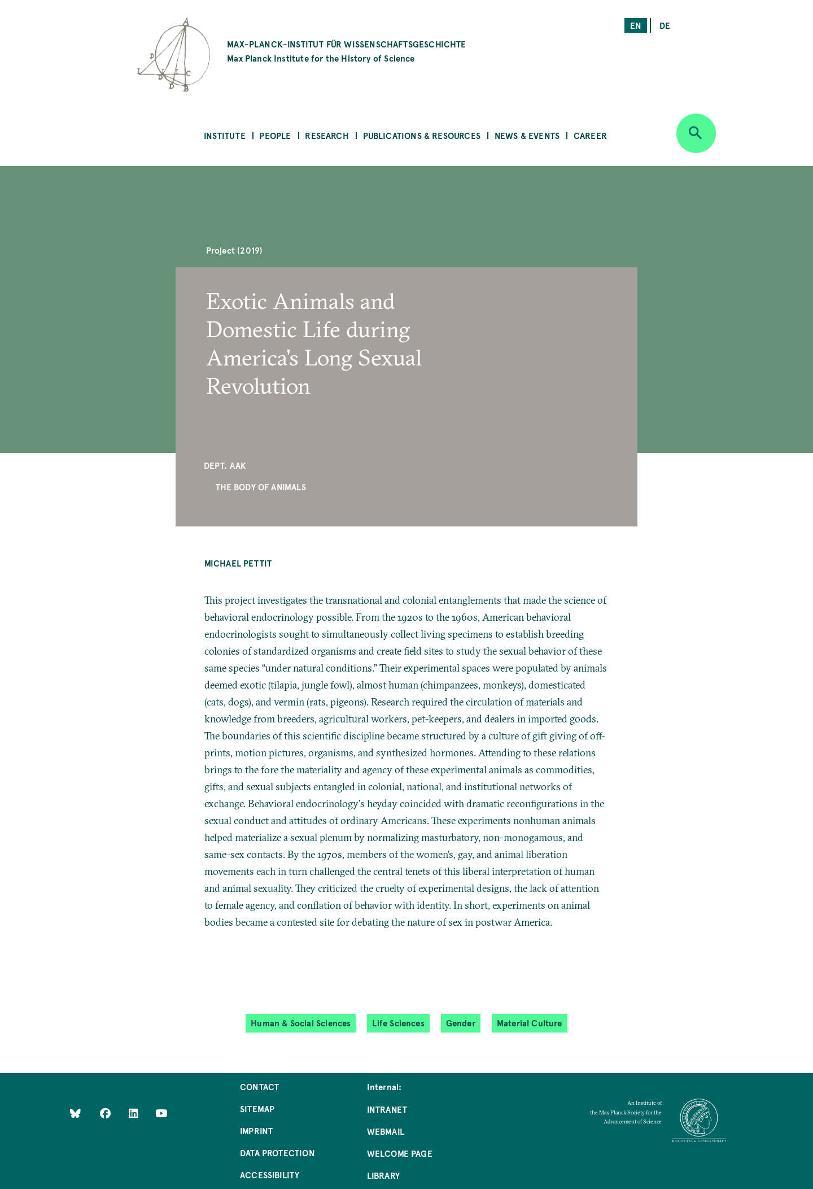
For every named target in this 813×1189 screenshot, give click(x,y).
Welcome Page (399, 1153)
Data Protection (277, 1152)
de (664, 25)
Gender (460, 1022)
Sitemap (257, 1108)
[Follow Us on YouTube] (161, 1112)
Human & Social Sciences (301, 1022)
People (275, 135)
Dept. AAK (225, 465)
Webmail (385, 1131)
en (635, 25)
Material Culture (529, 1022)
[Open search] (696, 133)
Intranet (387, 1109)
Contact (259, 1086)
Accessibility (269, 1175)
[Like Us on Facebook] (106, 1112)
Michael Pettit (238, 563)
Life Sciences (398, 1022)
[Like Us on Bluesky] (75, 1112)
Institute (225, 135)
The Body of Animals (260, 487)
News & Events (527, 135)
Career (590, 135)
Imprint (256, 1130)
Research (326, 135)
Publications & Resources (421, 135)
